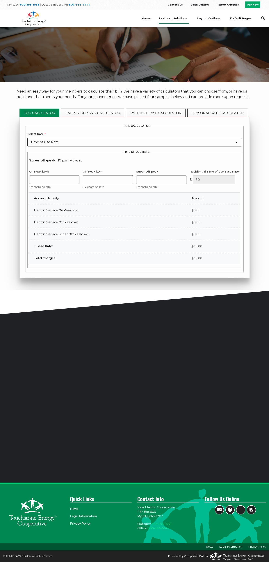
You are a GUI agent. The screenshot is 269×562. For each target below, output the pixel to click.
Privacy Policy (80, 523)
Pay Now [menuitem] (253, 4)
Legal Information (83, 516)
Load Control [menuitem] (200, 4)
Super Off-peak (147, 171)
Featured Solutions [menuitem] (172, 18)
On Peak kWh (39, 171)
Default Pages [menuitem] (240, 18)
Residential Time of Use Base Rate (214, 171)
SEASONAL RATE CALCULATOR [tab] (218, 113)
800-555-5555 (29, 4)
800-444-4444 (79, 4)
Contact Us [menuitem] (175, 4)
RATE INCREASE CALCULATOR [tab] (155, 113)
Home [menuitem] (145, 18)
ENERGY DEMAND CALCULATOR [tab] (92, 113)
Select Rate (35, 134)
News (74, 509)
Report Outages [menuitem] (228, 4)
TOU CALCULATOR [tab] (39, 113)
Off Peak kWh (93, 171)
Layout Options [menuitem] (208, 18)
